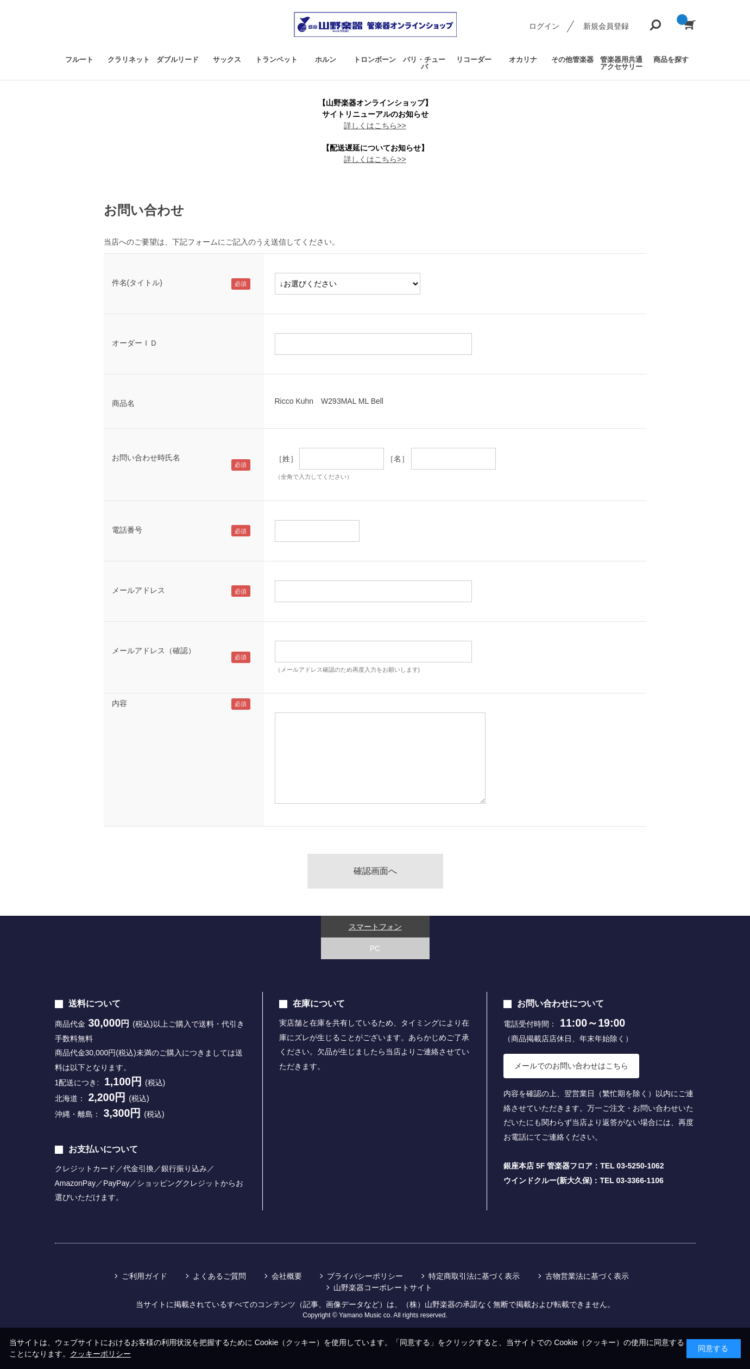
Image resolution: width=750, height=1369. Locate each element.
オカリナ (523, 59)
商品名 (123, 403)
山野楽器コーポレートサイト (382, 1287)
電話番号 (127, 530)
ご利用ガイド (144, 1276)
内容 (119, 703)
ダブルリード (177, 59)
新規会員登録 (606, 26)
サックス (227, 59)
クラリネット (129, 59)
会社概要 (287, 1276)
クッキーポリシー (100, 1353)
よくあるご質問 (219, 1276)
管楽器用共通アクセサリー (621, 63)
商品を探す (671, 59)
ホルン (325, 59)
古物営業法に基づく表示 (587, 1276)
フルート (79, 59)
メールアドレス (138, 590)
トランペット (276, 59)
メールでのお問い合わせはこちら (571, 1065)
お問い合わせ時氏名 (146, 457)
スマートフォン (375, 926)
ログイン (544, 26)
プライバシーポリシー (365, 1276)
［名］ (397, 458)
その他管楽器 (572, 59)
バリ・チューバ (424, 63)
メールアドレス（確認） (154, 650)
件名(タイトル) (137, 282)
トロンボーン (375, 59)
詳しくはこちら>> (375, 125)
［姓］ (286, 458)
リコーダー (473, 59)
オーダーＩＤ (134, 343)
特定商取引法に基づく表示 (474, 1276)
